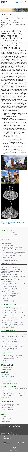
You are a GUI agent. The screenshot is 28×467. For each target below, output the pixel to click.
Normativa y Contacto (8, 358)
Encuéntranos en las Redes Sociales (11, 255)
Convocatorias (6, 362)
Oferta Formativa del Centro (9, 281)
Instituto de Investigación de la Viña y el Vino (14, 393)
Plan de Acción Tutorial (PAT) (9, 407)
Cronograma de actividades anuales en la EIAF (14, 411)
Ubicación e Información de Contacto (12, 247)
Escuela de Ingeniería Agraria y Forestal (11, 5)
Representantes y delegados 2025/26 (12, 288)
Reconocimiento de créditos (9, 320)
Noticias (14, 236)
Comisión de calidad (7, 406)
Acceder (4, 416)
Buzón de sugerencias (8, 259)
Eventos (14, 234)
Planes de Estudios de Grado (9, 307)
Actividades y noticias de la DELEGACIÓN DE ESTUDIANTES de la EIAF (13, 290)
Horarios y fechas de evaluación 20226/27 (13, 324)
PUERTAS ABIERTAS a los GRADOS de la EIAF (14, 309)
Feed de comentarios (7, 420)
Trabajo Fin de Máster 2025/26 (10, 348)
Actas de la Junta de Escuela (9, 274)
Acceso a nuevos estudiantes (9, 286)
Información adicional (8, 302)
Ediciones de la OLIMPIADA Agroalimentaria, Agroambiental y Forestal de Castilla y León (13, 253)
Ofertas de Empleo (7, 367)
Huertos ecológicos (7, 399)
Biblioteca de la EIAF (7, 392)
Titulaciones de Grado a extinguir (11, 319)
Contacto (14, 430)
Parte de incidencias (7, 409)
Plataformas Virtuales (8, 300)
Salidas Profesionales (7, 245)
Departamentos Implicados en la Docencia (13, 276)
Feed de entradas (6, 418)
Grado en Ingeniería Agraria (10, 310)
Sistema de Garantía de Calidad (10, 404)
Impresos (4, 360)
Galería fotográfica (7, 257)
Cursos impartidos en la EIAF (9, 383)
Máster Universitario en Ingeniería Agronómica (15, 334)
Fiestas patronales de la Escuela (10, 260)
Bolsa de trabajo (6, 369)
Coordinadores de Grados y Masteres (12, 293)
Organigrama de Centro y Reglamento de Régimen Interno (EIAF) (12, 271)
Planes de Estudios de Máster (10, 333)
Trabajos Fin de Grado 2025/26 (10, 326)
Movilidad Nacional (7, 378)
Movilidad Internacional (8, 376)
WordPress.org (6, 421)
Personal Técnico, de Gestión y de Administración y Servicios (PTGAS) (10, 268)
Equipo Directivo (6, 266)
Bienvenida (5, 242)
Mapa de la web (11, 433)
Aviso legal (10, 432)
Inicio (14, 232)
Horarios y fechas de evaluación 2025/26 (12, 322)
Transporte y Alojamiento (9, 295)
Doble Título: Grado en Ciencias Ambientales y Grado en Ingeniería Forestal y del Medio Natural (14, 316)
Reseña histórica (6, 243)
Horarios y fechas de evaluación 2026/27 (12, 346)
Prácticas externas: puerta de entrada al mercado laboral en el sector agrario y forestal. (13, 356)
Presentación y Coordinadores (10, 374)
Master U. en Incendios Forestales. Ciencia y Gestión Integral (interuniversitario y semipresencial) (13, 341)
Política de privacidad (17, 432)
